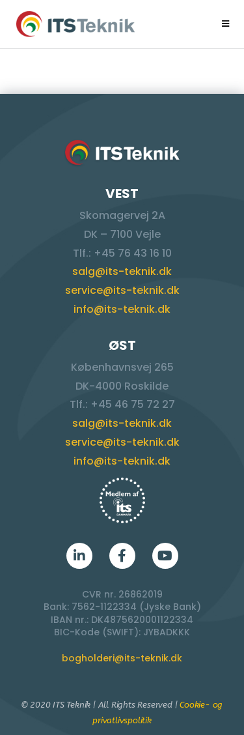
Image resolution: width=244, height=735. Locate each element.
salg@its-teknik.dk (122, 271)
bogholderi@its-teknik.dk (122, 658)
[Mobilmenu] (226, 24)
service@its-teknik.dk (122, 290)
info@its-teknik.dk (122, 309)
